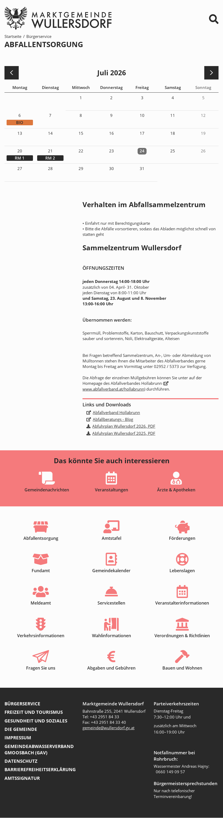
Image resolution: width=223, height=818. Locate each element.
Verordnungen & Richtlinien (182, 636)
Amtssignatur (22, 778)
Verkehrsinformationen (40, 636)
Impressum (17, 738)
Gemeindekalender (111, 570)
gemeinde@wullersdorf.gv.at (108, 728)
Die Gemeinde (20, 729)
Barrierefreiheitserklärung (40, 770)
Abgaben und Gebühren (111, 668)
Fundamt (41, 570)
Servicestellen (111, 603)
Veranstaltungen (111, 490)
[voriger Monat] (11, 72)
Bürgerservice (38, 36)
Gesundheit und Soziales (35, 721)
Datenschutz (20, 761)
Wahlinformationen (111, 636)
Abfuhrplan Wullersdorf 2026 (123, 426)
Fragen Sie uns (40, 668)
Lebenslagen (182, 570)
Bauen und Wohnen (182, 668)
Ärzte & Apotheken (176, 490)
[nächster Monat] (211, 72)
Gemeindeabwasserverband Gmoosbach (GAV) (39, 750)
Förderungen (182, 538)
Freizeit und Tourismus (33, 712)
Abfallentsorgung (40, 538)
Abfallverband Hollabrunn (116, 412)
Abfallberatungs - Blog (113, 419)
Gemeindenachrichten (47, 490)
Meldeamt (41, 603)
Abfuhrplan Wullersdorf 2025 (123, 433)
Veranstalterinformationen (182, 603)
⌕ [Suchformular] (214, 19)
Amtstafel (111, 538)
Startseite (12, 36)
